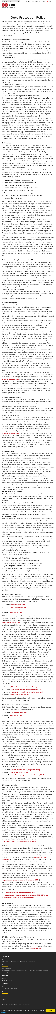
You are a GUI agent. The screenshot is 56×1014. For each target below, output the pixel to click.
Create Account (36, 1)
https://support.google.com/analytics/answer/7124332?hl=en (26, 895)
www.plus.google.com (18, 607)
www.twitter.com (16, 612)
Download (4, 960)
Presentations (23, 961)
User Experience (6, 968)
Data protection (13, 10)
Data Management (30, 970)
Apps (3, 980)
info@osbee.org (35, 948)
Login (43, 1)
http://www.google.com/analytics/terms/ (19, 898)
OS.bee (4, 10)
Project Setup (31, 961)
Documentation (15, 961)
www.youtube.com (17, 718)
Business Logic (6, 970)
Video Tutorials (6, 961)
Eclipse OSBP (5, 988)
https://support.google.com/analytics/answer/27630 (20, 880)
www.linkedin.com (17, 610)
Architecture (39, 970)
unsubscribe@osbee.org (10, 379)
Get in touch (9, 980)
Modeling (45, 970)
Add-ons (4, 978)
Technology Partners (7, 972)
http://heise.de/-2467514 (11, 623)
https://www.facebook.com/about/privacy (26, 687)
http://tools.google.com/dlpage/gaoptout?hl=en (19, 841)
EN (49, 1)
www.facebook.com (18, 605)
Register (16, 988)
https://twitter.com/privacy (19, 695)
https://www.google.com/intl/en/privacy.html (26, 689)
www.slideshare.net (19, 713)
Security (13, 970)
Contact (28, 1)
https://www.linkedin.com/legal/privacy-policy (27, 692)
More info (3, 1012)
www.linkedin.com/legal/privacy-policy (26, 770)
